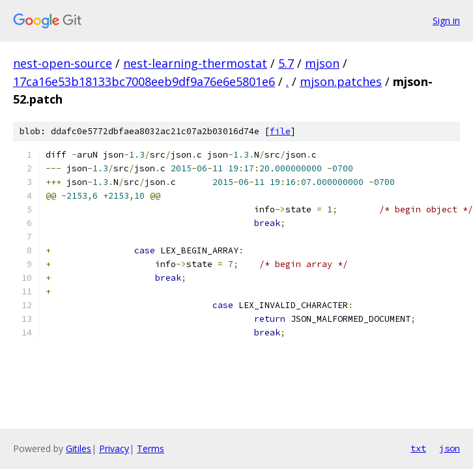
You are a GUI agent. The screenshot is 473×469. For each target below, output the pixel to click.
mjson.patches (341, 81)
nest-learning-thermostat (195, 63)
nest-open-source (62, 63)
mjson (322, 63)
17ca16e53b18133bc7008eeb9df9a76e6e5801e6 (144, 81)
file (280, 131)
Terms (150, 448)
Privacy (114, 448)
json (449, 448)
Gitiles (78, 448)
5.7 (286, 63)
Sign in (446, 20)
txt (418, 448)
